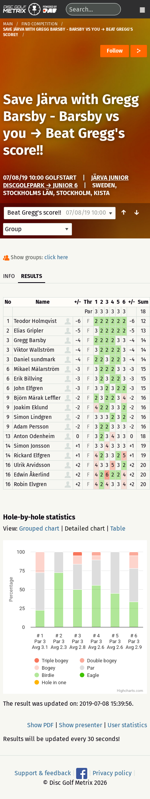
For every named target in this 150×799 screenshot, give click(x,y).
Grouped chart (39, 528)
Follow (114, 51)
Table (118, 528)
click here (56, 257)
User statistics (127, 725)
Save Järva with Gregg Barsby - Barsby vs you (71, 116)
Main (8, 24)
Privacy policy (112, 773)
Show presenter (80, 725)
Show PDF (40, 725)
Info (9, 276)
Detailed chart (85, 528)
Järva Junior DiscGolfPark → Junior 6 (66, 181)
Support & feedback (43, 773)
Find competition (39, 24)
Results (31, 276)
